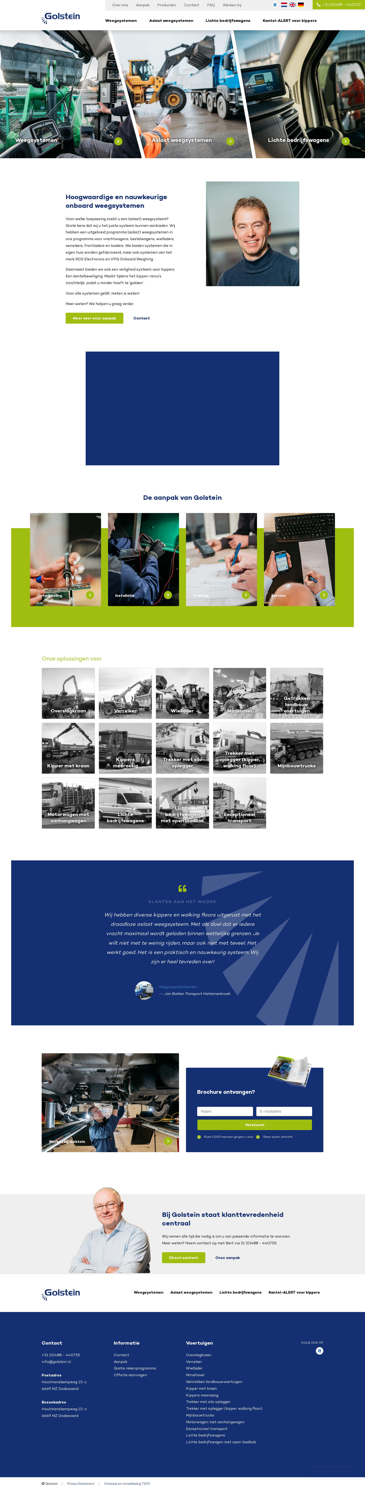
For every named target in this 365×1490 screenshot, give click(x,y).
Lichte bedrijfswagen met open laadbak (221, 1442)
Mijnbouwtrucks (200, 1415)
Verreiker (194, 1361)
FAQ (211, 5)
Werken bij (232, 5)
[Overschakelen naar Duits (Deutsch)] (301, 4)
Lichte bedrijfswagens (228, 20)
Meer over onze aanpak (94, 318)
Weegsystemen (121, 20)
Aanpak (142, 5)
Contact (191, 5)
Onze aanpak (227, 1257)
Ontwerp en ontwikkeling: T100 (127, 1483)
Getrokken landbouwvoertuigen (214, 1381)
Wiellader (194, 1368)
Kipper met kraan (201, 1388)
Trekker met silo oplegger (208, 1401)
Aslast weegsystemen (171, 20)
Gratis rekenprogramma (135, 1368)
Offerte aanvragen (130, 1375)
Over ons (120, 5)
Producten (166, 5)
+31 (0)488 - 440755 (339, 4)
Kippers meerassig (202, 1395)
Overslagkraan (198, 1355)
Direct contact (183, 1257)
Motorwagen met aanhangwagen (215, 1422)
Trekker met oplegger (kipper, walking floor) (224, 1408)
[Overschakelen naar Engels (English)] (292, 4)
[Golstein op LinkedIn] (274, 4)
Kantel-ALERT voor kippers (290, 20)
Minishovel (195, 1375)
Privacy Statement (80, 1483)
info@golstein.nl (56, 1361)
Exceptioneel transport (207, 1428)
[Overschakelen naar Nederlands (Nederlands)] (284, 4)
